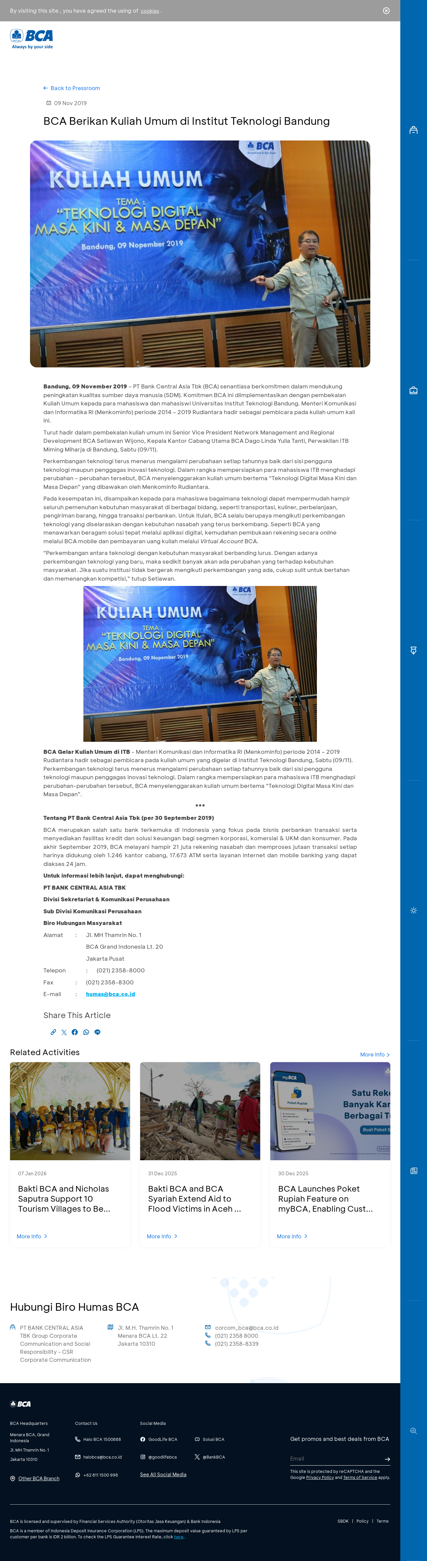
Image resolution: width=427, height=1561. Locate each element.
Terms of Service (360, 1477)
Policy (363, 1521)
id (373, 39)
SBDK (343, 1521)
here (178, 1536)
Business (191, 38)
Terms (383, 1521)
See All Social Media (163, 1474)
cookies (150, 11)
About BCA (238, 38)
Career (283, 38)
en (384, 39)
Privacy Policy (320, 1477)
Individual (146, 38)
